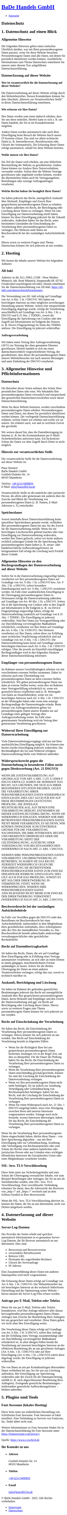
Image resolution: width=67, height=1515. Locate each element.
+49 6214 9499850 (22, 483)
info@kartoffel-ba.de (23, 486)
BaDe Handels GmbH (27, 7)
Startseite (14, 15)
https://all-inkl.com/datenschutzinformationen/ (32, 289)
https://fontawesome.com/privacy (20, 1433)
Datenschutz (16, 1510)
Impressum (15, 1507)
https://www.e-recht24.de (25, 1439)
